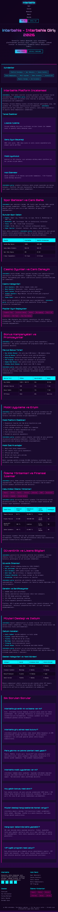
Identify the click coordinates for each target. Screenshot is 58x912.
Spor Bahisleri (30, 72)
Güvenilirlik (49, 76)
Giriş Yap (33, 21)
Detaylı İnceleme (35, 51)
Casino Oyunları (42, 72)
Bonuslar (29, 11)
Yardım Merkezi (6, 897)
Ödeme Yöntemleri (37, 76)
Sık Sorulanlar (35, 79)
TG (11, 883)
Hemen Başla (21, 51)
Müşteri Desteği (23, 79)
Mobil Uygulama (24, 76)
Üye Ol (23, 20)
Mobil (29, 14)
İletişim (4, 893)
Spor (29, 6)
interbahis (29, 2)
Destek (29, 17)
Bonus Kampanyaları (11, 76)
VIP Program (34, 885)
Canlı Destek (5, 899)
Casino (29, 9)
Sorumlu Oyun (5, 901)
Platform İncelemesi (17, 72)
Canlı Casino (34, 881)
